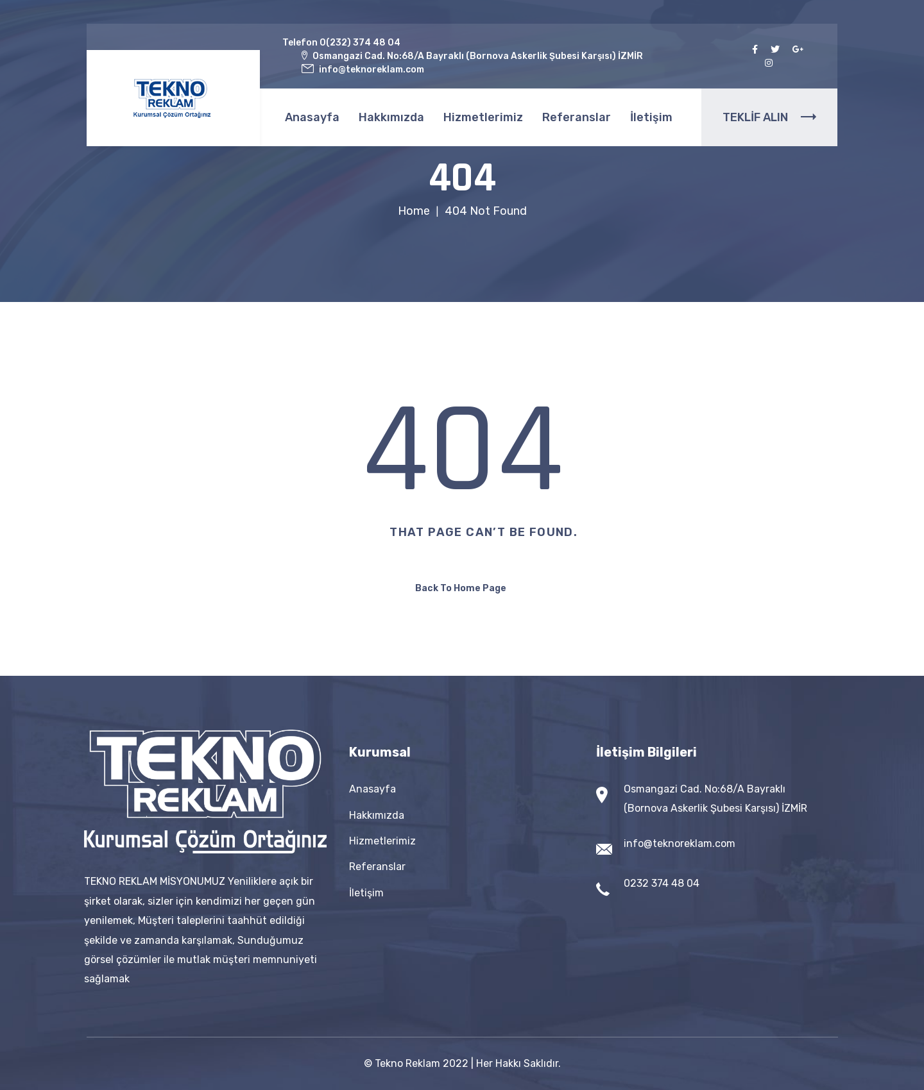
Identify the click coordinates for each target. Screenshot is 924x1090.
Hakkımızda (391, 117)
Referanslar (576, 117)
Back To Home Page (460, 588)
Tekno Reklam (407, 1063)
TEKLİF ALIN (769, 117)
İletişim (651, 117)
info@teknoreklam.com (679, 843)
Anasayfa (312, 117)
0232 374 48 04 (661, 883)
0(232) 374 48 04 (360, 42)
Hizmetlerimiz (483, 117)
